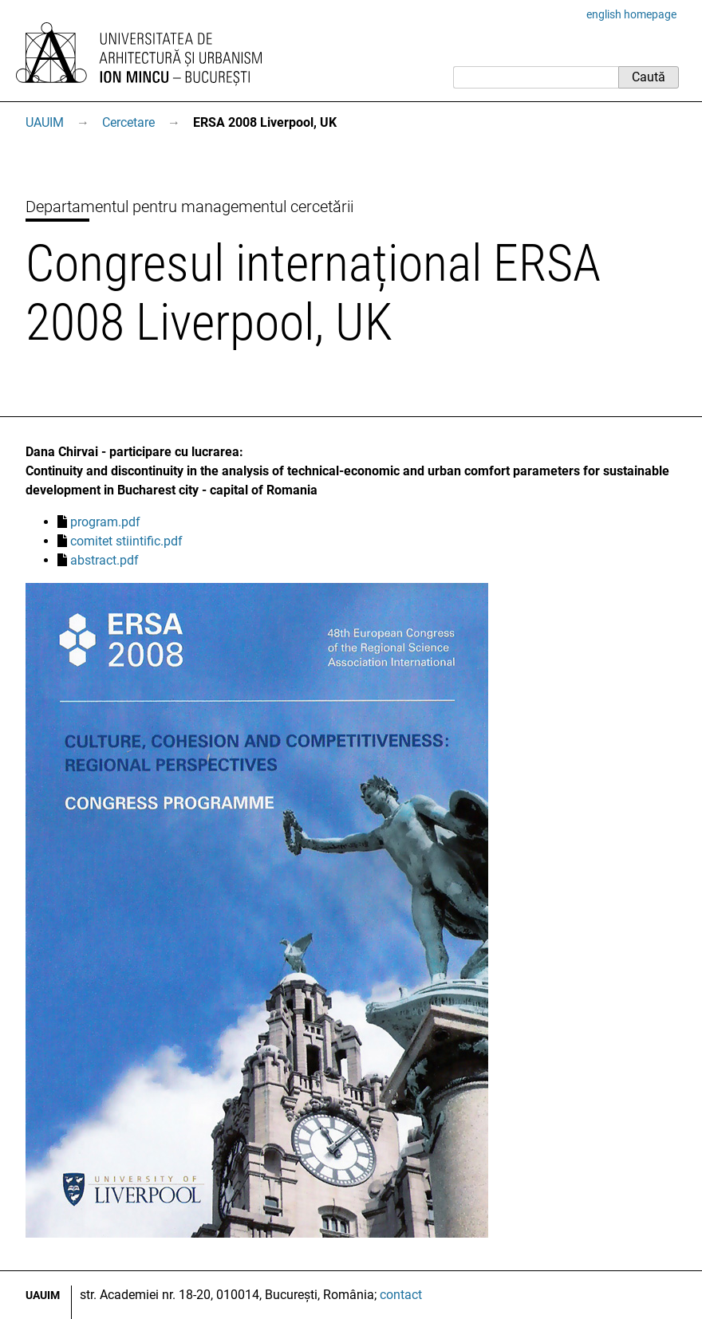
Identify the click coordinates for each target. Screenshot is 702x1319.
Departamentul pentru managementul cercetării (189, 206)
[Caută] (535, 77)
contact (401, 1294)
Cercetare (128, 122)
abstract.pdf (104, 560)
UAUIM (45, 122)
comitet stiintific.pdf (126, 541)
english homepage (631, 14)
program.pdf (105, 522)
